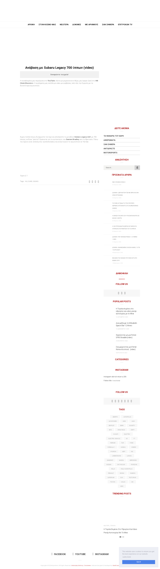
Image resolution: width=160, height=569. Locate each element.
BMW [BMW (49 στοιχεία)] (122, 425)
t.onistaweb (116, 380)
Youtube (79, 554)
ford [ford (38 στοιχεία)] (131, 443)
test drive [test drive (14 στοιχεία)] (132, 477)
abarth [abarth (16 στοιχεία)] (115, 417)
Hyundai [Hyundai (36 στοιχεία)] (113, 451)
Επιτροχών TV (125, 24)
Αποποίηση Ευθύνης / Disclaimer (81, 565)
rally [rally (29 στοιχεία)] (113, 469)
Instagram (100, 554)
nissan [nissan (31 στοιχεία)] (108, 464)
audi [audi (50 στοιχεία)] (133, 421)
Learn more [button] (127, 557)
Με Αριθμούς (91, 24)
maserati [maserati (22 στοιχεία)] (110, 460)
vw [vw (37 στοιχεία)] (132, 482)
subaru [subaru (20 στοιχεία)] (132, 473)
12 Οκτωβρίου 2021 (122, 317)
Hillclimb (28, 181)
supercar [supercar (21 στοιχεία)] (111, 477)
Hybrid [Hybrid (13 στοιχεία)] (133, 447)
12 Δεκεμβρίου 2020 (122, 329)
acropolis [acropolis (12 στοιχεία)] (127, 417)
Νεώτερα (64, 24)
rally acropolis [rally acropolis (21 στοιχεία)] (126, 469)
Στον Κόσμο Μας (47, 24)
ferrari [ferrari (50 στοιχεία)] (112, 443)
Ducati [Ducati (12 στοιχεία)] (115, 434)
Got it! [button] (139, 562)
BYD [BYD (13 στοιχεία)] (110, 430)
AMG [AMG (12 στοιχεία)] (124, 421)
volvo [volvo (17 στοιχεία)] (123, 482)
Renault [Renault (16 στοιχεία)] (111, 473)
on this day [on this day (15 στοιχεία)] (121, 464)
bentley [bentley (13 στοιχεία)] (111, 425)
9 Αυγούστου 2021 (121, 353)
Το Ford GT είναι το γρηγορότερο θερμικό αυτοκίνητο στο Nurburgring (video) (125, 205)
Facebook (58, 554)
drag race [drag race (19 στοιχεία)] (121, 430)
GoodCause (116, 565)
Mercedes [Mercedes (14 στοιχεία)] (133, 460)
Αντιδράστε (109, 148)
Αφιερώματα (109, 140)
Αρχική (31, 24)
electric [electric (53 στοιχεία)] (127, 434)
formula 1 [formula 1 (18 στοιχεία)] (111, 447)
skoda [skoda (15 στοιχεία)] (122, 473)
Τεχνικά (112, 525)
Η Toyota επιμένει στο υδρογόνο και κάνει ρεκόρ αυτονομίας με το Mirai (126, 311)
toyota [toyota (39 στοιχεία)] (112, 482)
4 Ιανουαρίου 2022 (122, 341)
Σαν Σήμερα (108, 24)
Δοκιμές (76, 24)
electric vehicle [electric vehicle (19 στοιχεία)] (114, 438)
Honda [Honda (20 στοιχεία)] (123, 447)
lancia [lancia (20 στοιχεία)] (129, 456)
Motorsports (110, 153)
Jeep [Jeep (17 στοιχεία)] (123, 451)
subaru (35, 181)
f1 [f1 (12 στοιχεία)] (134, 438)
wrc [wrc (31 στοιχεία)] (121, 486)
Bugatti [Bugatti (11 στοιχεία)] (132, 425)
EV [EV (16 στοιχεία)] (127, 438)
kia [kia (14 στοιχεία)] (132, 451)
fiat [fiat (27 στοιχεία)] (122, 443)
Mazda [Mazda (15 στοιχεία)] (121, 460)
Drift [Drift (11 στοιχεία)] (132, 430)
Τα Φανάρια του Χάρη (114, 136)
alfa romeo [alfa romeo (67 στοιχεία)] (113, 421)
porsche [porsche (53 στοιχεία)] (134, 464)
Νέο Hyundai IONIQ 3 (118, 182)
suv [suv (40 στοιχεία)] (121, 477)
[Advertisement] (80, 43)
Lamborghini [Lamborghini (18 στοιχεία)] (116, 456)
